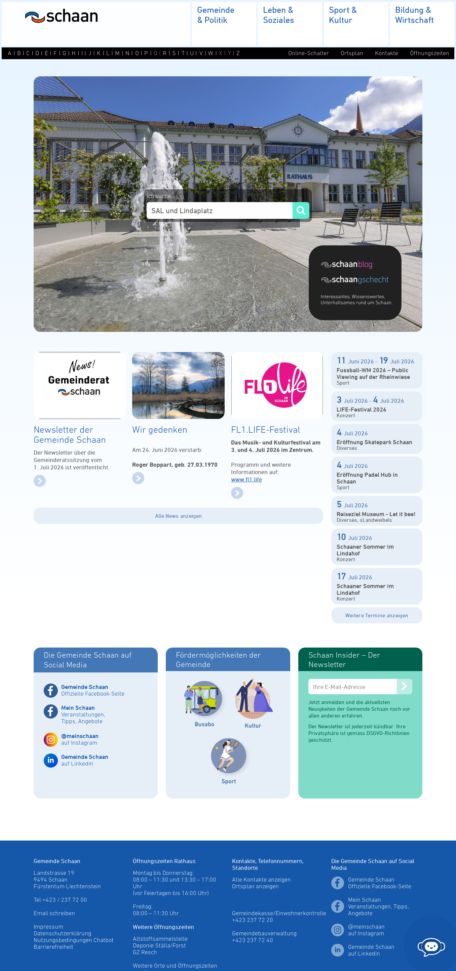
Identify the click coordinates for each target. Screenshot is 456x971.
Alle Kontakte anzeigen (261, 879)
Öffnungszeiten (429, 53)
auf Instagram (80, 739)
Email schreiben (54, 913)
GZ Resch (145, 952)
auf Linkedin (84, 760)
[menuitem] (224, 24)
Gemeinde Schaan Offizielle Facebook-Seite (379, 883)
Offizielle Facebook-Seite (92, 690)
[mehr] (40, 485)
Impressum (48, 926)
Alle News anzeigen (178, 516)
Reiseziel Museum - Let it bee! (376, 513)
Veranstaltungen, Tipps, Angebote (83, 714)
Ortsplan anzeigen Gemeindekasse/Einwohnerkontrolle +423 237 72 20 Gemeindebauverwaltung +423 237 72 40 (279, 913)
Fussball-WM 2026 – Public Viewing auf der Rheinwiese (373, 373)
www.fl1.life (246, 479)
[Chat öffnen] (431, 945)
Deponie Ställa (151, 945)
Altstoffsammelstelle (160, 938)
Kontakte (386, 53)
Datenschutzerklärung (62, 933)
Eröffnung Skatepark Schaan (374, 441)
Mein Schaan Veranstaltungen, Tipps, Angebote (378, 906)
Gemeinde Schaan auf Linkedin (371, 950)
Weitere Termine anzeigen (377, 615)
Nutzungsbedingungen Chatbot (74, 940)
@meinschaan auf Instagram (366, 930)
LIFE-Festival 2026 (361, 409)
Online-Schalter (308, 53)
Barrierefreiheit (53, 946)
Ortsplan (352, 53)
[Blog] (355, 264)
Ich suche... (161, 196)
